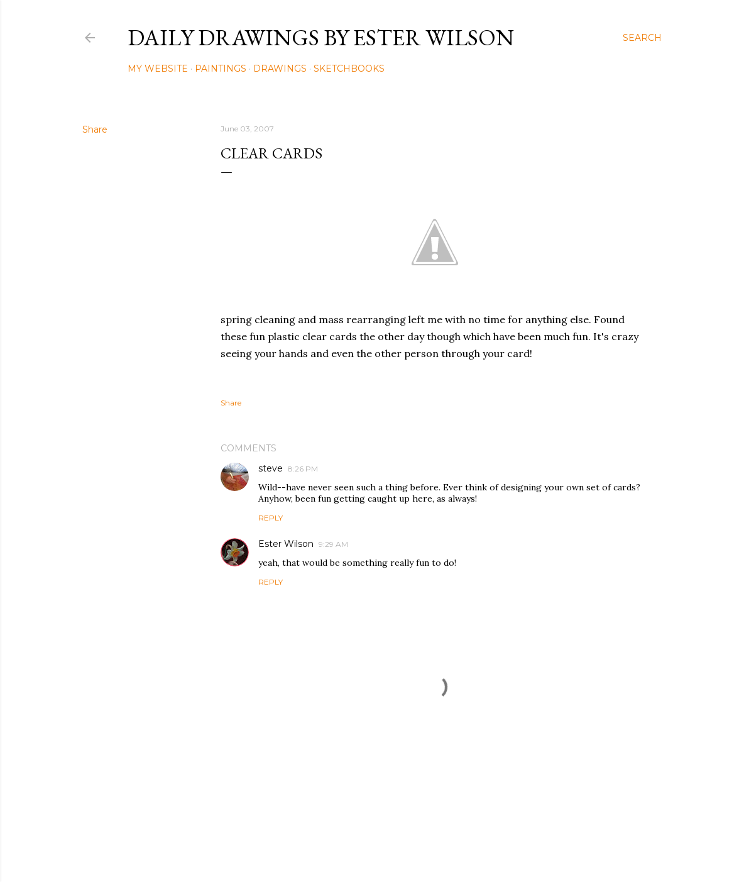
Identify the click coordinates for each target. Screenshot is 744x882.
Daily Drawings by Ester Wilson (321, 37)
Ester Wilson (286, 543)
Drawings (280, 68)
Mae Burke (405, 846)
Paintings (220, 68)
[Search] (642, 38)
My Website (158, 68)
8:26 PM (303, 468)
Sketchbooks (349, 68)
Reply (270, 517)
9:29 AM (333, 544)
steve (270, 468)
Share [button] (94, 129)
